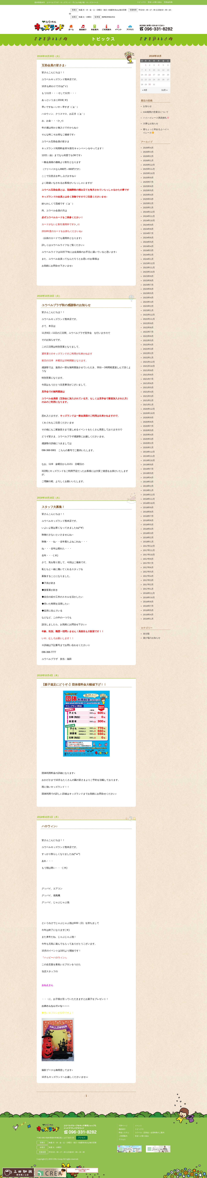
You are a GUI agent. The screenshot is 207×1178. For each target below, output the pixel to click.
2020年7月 (148, 400)
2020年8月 (148, 397)
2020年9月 (148, 393)
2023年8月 (148, 267)
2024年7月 (148, 223)
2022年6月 (148, 318)
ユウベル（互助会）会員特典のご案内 (149, 1132)
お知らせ (147, 105)
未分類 (146, 592)
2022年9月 (148, 306)
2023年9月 (148, 262)
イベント (138, 1125)
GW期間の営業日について (155, 110)
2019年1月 (148, 460)
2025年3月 (148, 192)
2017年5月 (148, 534)
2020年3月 (148, 412)
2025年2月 (148, 196)
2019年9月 (148, 436)
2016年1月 (148, 578)
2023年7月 (148, 270)
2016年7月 (148, 566)
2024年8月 (148, 219)
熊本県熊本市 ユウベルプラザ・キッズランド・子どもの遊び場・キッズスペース (49, 26)
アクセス (81, 1137)
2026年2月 (148, 152)
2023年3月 (148, 286)
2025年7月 (148, 176)
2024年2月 (148, 243)
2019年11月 (148, 428)
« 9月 (144, 89)
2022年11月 (148, 302)
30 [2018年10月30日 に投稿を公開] (150, 84)
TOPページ (123, 1125)
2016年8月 (148, 562)
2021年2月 (148, 377)
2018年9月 (148, 475)
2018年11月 (148, 467)
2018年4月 (148, 495)
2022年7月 (148, 314)
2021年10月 (148, 345)
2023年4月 (148, 282)
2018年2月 (148, 503)
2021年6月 (148, 361)
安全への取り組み (155, 2)
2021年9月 (148, 349)
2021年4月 (148, 369)
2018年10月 (148, 471)
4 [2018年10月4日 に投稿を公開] (158, 65)
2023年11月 (148, 255)
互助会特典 (168, 2)
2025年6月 (148, 180)
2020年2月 (148, 416)
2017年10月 (148, 519)
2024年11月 (148, 207)
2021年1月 (148, 381)
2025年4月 (148, 188)
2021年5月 (148, 365)
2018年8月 (148, 479)
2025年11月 (148, 164)
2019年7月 (148, 440)
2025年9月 (148, 172)
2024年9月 (148, 215)
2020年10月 (148, 389)
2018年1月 (148, 507)
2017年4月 (148, 538)
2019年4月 (148, 448)
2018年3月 (148, 499)
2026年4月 (148, 144)
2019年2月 (148, 456)
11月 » (164, 89)
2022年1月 (148, 337)
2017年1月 (148, 550)
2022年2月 (148, 333)
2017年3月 (148, 542)
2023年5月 (148, 278)
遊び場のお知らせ (151, 596)
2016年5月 (148, 570)
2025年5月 (148, 184)
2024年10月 (148, 211)
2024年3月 (148, 239)
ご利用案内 (123, 1135)
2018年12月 (148, 463)
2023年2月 (148, 290)
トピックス (141, 2)
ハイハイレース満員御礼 (155, 116)
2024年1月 (148, 247)
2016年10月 (148, 558)
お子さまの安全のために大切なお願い (83, 1172)
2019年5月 (148, 444)
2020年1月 (148, 420)
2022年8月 (148, 310)
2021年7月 (148, 357)
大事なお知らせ (150, 121)
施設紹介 (122, 1128)
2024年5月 (148, 231)
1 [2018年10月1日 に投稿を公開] (145, 65)
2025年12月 (148, 160)
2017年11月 (148, 515)
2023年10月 (148, 259)
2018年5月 (148, 491)
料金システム (124, 1132)
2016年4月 (148, 574)
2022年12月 (148, 298)
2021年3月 (148, 373)
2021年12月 (148, 341)
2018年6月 (148, 487)
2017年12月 (148, 511)
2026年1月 (148, 156)
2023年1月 (148, 294)
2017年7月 (148, 527)
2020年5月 (148, 404)
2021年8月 (148, 353)
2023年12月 (148, 251)
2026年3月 (148, 148)
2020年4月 (148, 408)
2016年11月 (148, 554)
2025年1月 (148, 199)
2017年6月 (148, 530)
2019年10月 (148, 432)
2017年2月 (148, 546)
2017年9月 (148, 523)
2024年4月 (148, 235)
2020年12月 (148, 385)
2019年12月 (148, 424)
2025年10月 (148, 168)
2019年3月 (148, 452)
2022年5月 (148, 322)
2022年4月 (148, 326)
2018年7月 (148, 483)
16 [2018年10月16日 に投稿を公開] (150, 74)
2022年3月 (148, 330)
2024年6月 (148, 227)
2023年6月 (148, 274)
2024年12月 (148, 204)
